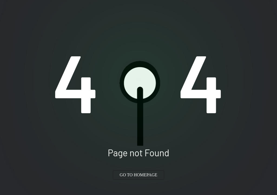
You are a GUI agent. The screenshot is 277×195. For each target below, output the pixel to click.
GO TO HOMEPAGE (138, 175)
